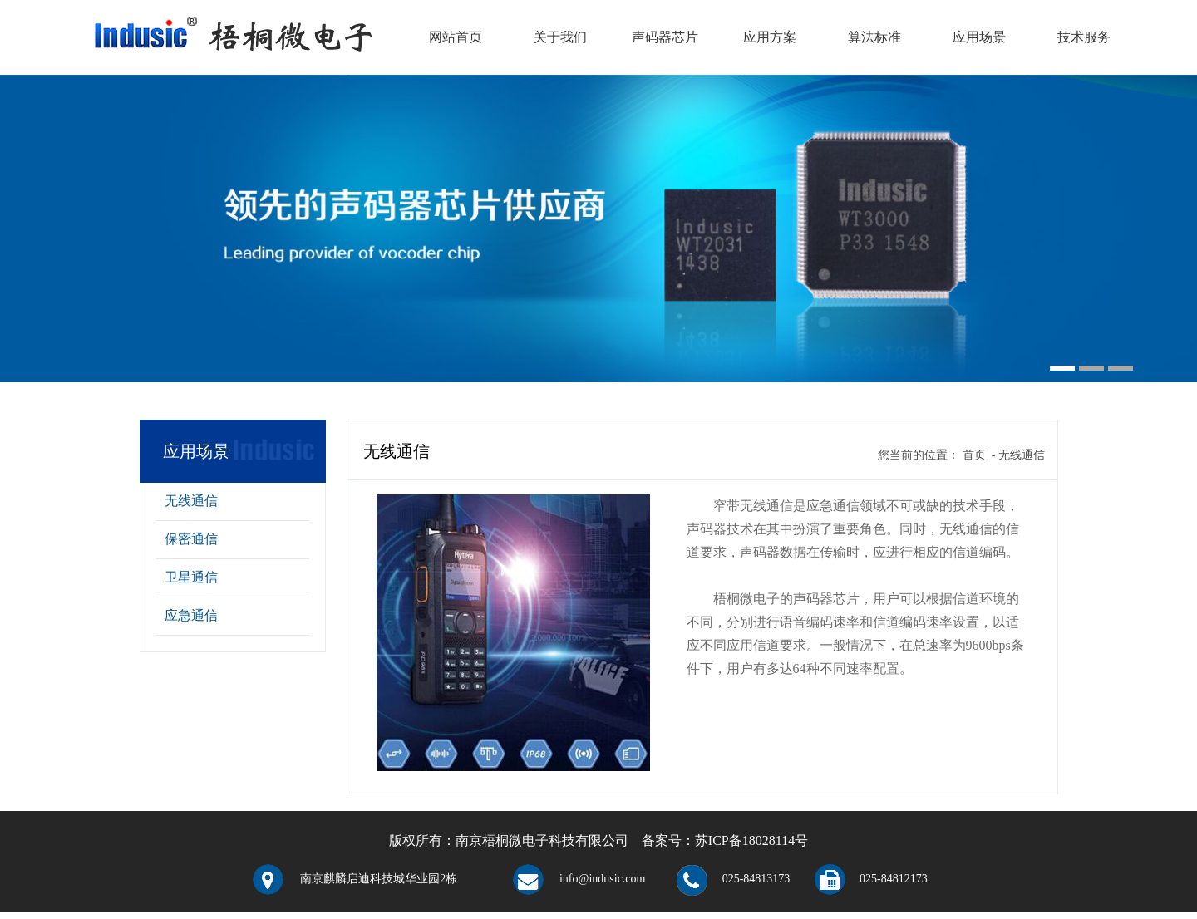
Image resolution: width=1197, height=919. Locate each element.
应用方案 (769, 37)
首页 (973, 455)
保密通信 (191, 539)
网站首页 (455, 37)
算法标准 (874, 37)
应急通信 (191, 615)
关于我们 (560, 37)
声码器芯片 (665, 37)
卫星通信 (191, 577)
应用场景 (979, 37)
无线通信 (191, 501)
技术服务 (1084, 37)
